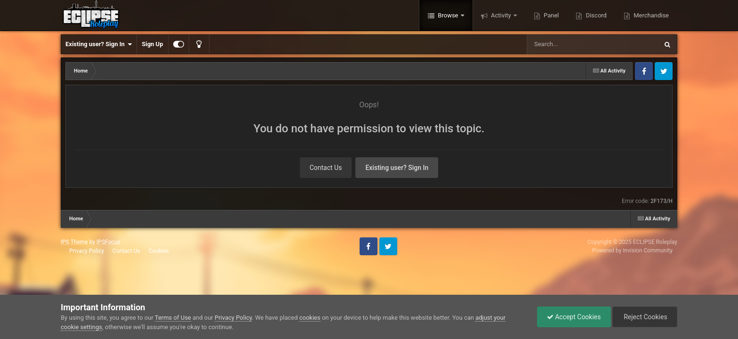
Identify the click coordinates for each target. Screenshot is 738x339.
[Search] (568, 44)
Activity (501, 15)
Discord (595, 15)
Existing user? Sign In (98, 44)
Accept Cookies (574, 317)
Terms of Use (173, 317)
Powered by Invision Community (632, 250)
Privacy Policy (86, 251)
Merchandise (650, 15)
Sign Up (152, 44)
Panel (550, 15)
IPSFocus (108, 242)
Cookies (159, 251)
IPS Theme (74, 242)
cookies (310, 317)
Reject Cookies (644, 317)
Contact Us (326, 167)
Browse (448, 15)
